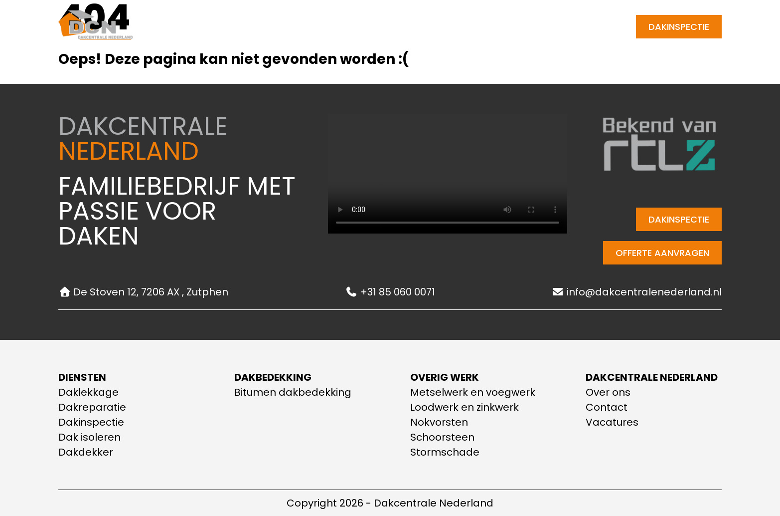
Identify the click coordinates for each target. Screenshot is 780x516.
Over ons (366, 26)
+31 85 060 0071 (390, 292)
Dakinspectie (678, 26)
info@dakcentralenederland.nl (637, 292)
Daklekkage (88, 392)
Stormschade (444, 452)
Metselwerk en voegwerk (472, 392)
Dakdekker (85, 452)
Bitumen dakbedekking (292, 392)
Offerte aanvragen (662, 253)
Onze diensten (292, 27)
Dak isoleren (89, 437)
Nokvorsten (439, 422)
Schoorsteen (442, 437)
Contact (422, 26)
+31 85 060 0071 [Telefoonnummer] (588, 26)
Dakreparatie (92, 407)
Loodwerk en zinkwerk (464, 407)
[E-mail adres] (534, 26)
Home (227, 26)
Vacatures (612, 422)
